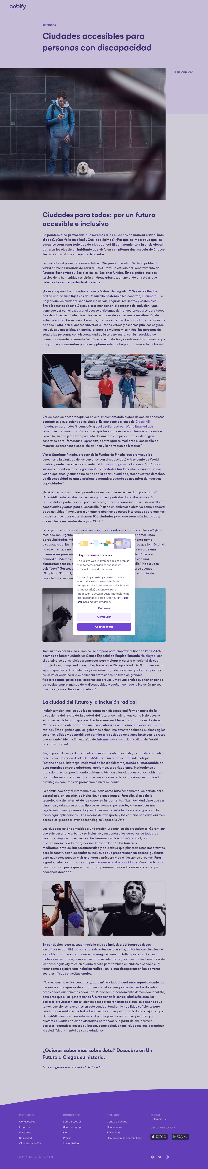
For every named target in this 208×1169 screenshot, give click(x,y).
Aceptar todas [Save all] (104, 626)
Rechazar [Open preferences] (104, 608)
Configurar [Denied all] (104, 616)
